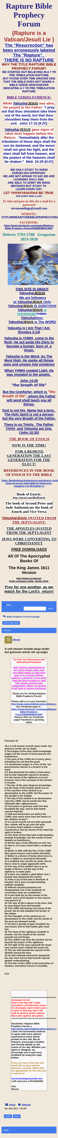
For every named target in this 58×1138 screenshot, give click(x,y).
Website (26, 1104)
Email (12, 1104)
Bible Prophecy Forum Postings (21, 616)
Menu (7, 605)
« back (6, 1130)
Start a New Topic (11, 623)
